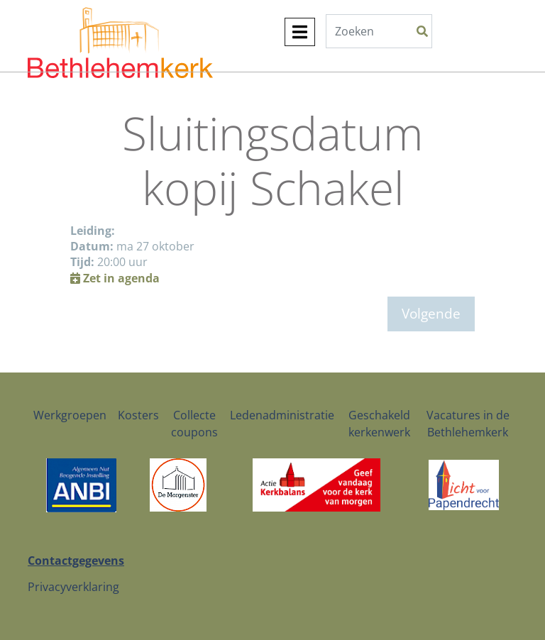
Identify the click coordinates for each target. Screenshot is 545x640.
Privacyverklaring (73, 587)
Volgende (431, 313)
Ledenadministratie (282, 415)
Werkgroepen (69, 415)
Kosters (138, 415)
